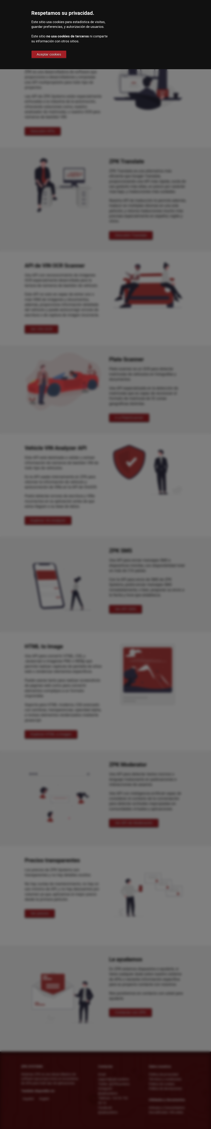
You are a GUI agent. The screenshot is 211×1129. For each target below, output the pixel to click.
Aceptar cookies (49, 54)
